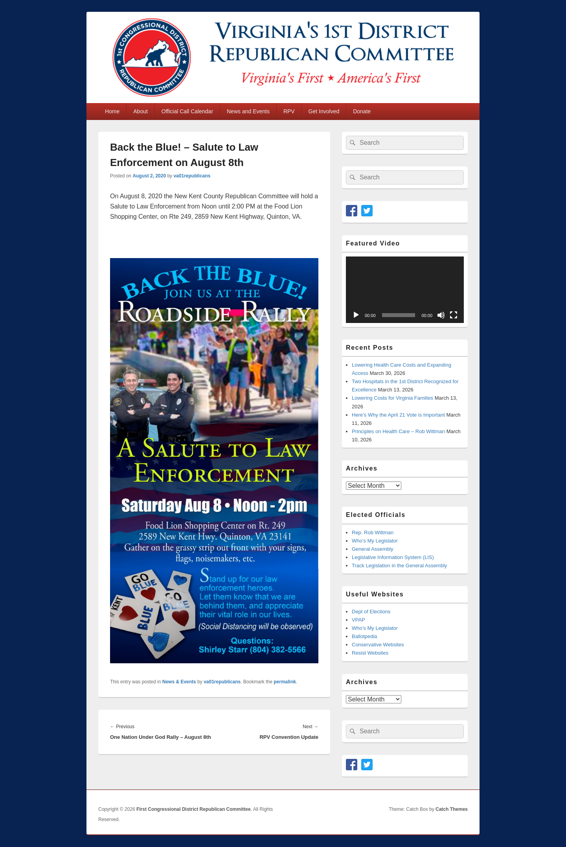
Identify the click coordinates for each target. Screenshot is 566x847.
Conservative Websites (378, 645)
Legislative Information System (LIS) (393, 557)
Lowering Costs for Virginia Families (392, 398)
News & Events (179, 682)
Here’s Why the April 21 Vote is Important (398, 415)
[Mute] (441, 315)
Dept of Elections (371, 611)
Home (112, 111)
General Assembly (372, 549)
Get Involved (324, 111)
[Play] (356, 315)
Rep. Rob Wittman (372, 532)
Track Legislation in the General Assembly (399, 565)
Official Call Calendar (187, 111)
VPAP (358, 620)
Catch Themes (452, 809)
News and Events (248, 111)
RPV (289, 111)
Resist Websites (370, 653)
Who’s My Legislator (375, 541)
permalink (285, 682)
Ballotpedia (364, 636)
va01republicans (191, 176)
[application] (405, 289)
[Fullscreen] (454, 315)
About (140, 111)
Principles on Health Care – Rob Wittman (398, 431)
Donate (362, 111)
